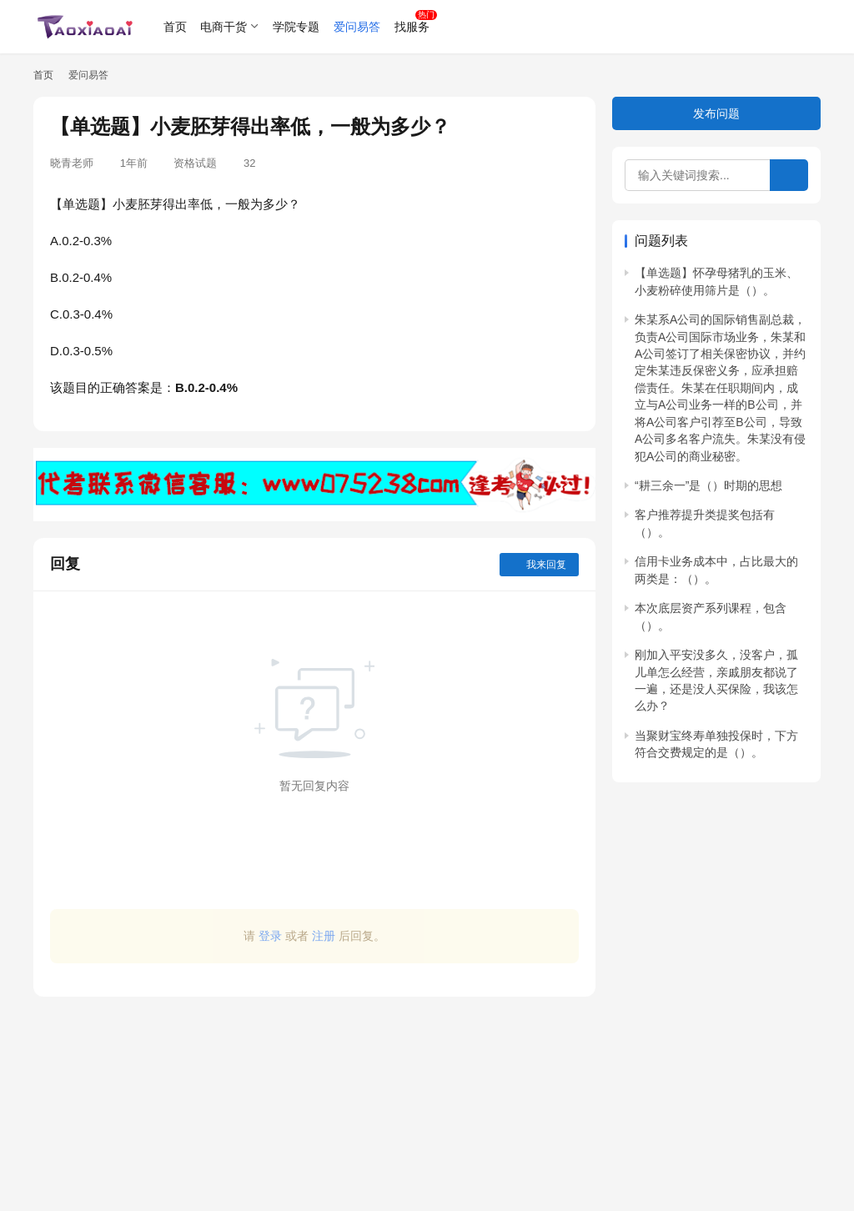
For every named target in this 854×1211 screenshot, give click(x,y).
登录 (270, 935)
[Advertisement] (314, 1095)
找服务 (412, 26)
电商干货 (223, 26)
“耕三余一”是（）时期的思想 (708, 485)
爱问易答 (357, 26)
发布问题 (716, 113)
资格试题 (195, 163)
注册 (323, 935)
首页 (175, 26)
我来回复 (539, 564)
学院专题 (296, 26)
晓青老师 (71, 163)
